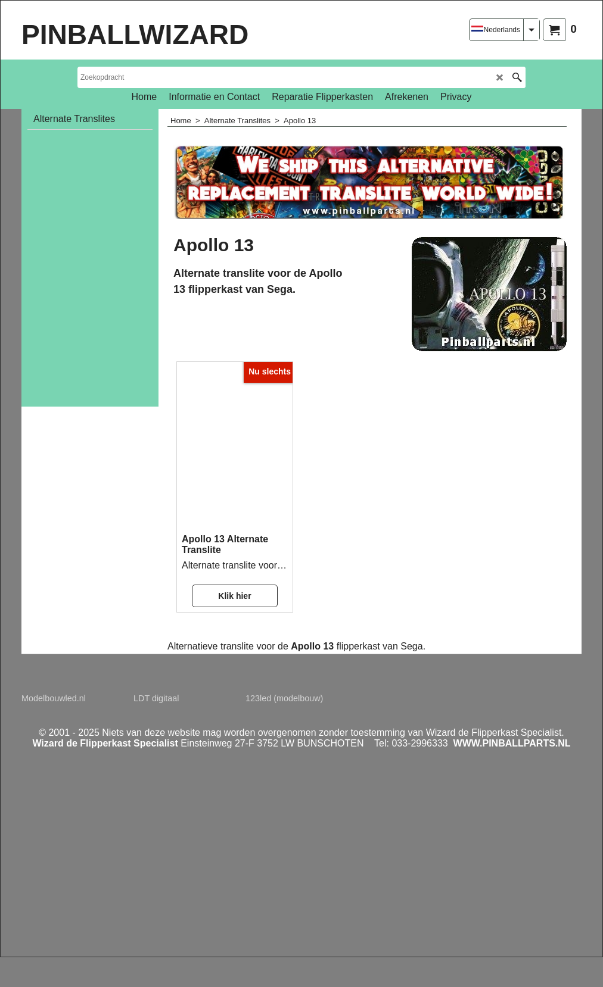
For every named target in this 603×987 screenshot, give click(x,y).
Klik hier (234, 596)
